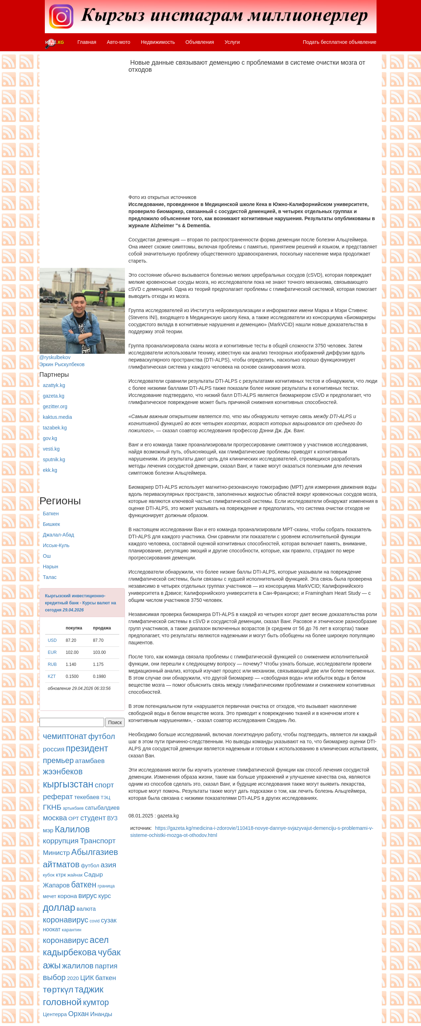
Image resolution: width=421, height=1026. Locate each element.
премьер (58, 760)
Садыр (93, 874)
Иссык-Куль (56, 545)
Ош (47, 556)
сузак (108, 920)
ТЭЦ (105, 797)
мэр (48, 830)
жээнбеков (63, 771)
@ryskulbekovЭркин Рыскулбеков (82, 317)
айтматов (61, 864)
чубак (109, 952)
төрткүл (58, 989)
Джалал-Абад (58, 535)
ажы (52, 965)
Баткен (51, 513)
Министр (56, 852)
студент (93, 818)
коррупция (61, 841)
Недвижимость (158, 42)
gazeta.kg (54, 396)
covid (95, 921)
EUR (52, 652)
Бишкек (51, 524)
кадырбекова (70, 952)
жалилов (78, 965)
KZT (52, 676)
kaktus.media (57, 417)
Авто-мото (118, 42)
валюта (86, 909)
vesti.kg (51, 449)
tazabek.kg (55, 427)
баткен (83, 884)
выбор (54, 977)
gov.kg (50, 438)
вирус (87, 895)
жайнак (75, 875)
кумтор (96, 1002)
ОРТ (73, 818)
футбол (101, 736)
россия (54, 749)
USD (52, 640)
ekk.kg (50, 470)
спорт (104, 785)
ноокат (52, 929)
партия (106, 966)
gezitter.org (55, 406)
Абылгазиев (94, 852)
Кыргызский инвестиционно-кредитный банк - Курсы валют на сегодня (80, 602)
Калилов (72, 829)
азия (108, 865)
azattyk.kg (54, 385)
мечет (49, 896)
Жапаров (56, 885)
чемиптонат (65, 736)
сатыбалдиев (102, 808)
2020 (73, 978)
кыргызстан (68, 784)
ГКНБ (52, 807)
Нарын (50, 566)
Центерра (55, 1014)
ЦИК (87, 977)
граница (106, 886)
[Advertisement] (82, 162)
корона (67, 896)
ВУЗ (112, 818)
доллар (59, 907)
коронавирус (66, 919)
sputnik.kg (54, 459)
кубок (49, 875)
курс (104, 895)
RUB (52, 664)
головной (62, 1002)
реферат (58, 796)
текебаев (86, 797)
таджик (89, 989)
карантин (71, 929)
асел (99, 940)
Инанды (101, 1014)
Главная (87, 42)
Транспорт (98, 841)
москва (55, 818)
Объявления (199, 42)
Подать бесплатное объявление (339, 42)
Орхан (78, 1014)
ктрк (61, 875)
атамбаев (90, 760)
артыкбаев (73, 808)
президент (87, 748)
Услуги (232, 42)
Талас (50, 577)
